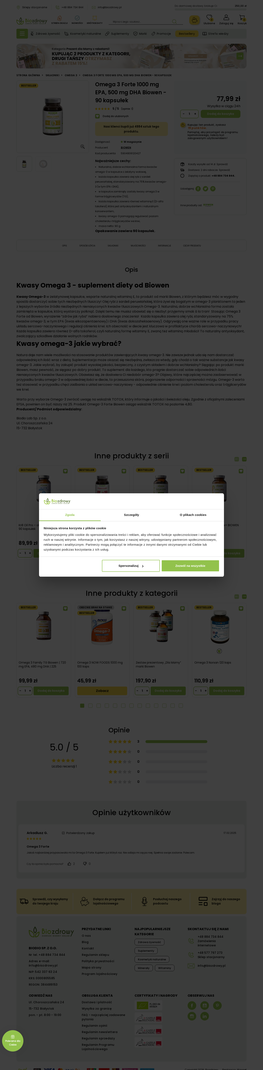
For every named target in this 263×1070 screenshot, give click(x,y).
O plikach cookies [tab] (193, 515)
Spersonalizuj (131, 565)
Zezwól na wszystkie (190, 565)
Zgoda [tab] (70, 515)
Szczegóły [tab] (131, 515)
